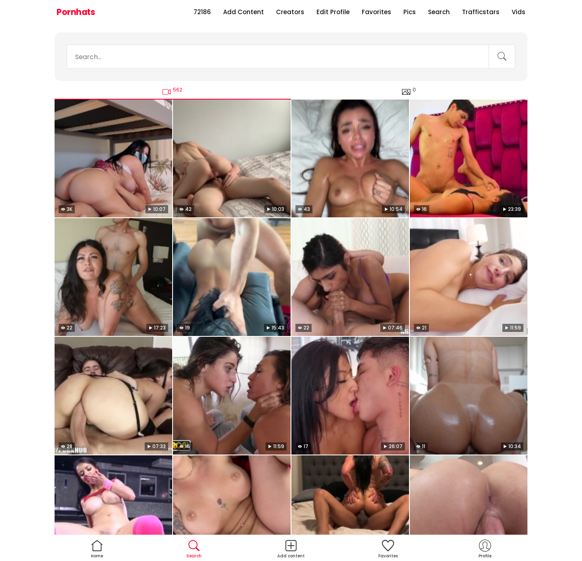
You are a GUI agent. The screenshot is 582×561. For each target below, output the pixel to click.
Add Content (243, 12)
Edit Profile (333, 12)
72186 (202, 12)
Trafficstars (481, 12)
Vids (518, 12)
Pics (409, 12)
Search (439, 12)
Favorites (376, 12)
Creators (290, 12)
